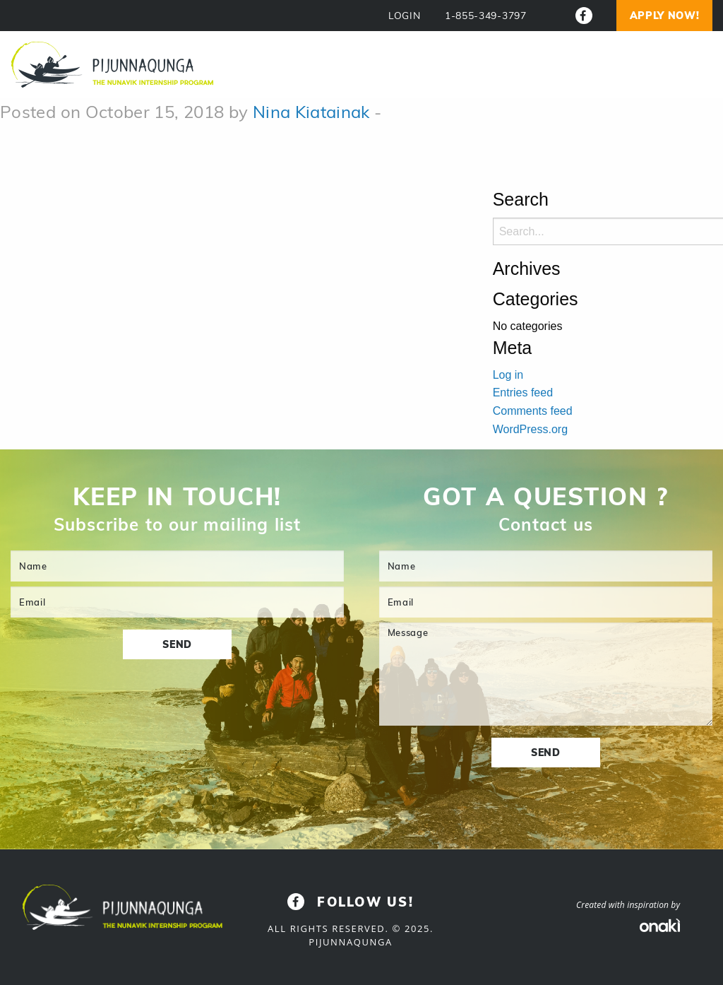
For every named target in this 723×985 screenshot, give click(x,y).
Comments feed (533, 411)
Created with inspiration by (628, 905)
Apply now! (665, 15)
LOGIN (404, 16)
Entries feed (523, 393)
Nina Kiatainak (311, 111)
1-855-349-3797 (486, 16)
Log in (508, 375)
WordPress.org (530, 429)
